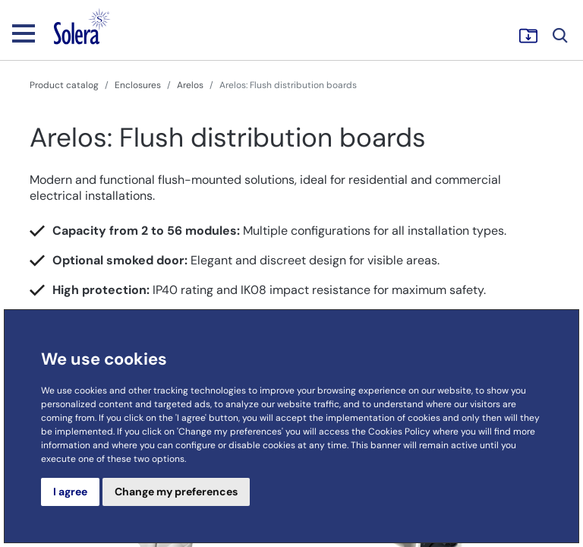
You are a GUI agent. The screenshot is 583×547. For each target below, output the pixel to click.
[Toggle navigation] (23, 33)
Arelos (190, 85)
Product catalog (64, 85)
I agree (70, 491)
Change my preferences (176, 491)
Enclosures (138, 85)
